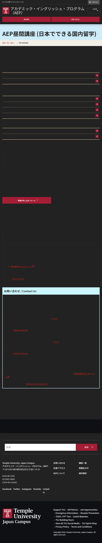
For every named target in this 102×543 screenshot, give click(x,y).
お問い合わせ (59, 462)
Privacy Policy (62, 526)
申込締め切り (10, 110)
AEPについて (59, 473)
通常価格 (7, 136)
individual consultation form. (36, 384)
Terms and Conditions (81, 526)
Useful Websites (80, 516)
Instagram (26, 488)
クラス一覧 (9, 115)
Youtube (37, 488)
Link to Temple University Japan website (25, 516)
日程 (5, 98)
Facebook (6, 488)
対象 (5, 75)
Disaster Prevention (89, 513)
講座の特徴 (9, 81)
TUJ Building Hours (65, 519)
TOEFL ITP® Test (63, 516)
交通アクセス (59, 468)
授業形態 (7, 104)
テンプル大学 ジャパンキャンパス (13, 2)
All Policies (73, 509)
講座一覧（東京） (8, 43)
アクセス (54, 318)
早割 (5, 131)
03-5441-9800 (8, 479)
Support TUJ (59, 509)
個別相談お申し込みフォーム (21, 266)
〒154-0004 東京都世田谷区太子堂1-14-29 (21, 469)
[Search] (40, 447)
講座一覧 (83, 462)
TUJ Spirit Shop (89, 523)
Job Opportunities (88, 509)
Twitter (16, 488)
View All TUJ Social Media (68, 523)
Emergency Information (67, 513)
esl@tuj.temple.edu (20, 330)
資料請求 (83, 473)
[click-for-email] (18, 279)
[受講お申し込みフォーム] (26, 200)
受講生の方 (84, 468)
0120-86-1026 (8, 475)
